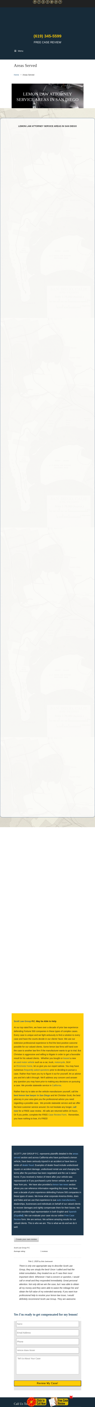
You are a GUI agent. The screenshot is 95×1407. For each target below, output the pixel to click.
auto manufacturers (66, 1200)
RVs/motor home (24, 1066)
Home (16, 75)
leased (66, 1058)
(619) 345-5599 (47, 36)
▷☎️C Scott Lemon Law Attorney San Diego (47, 19)
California (56, 1085)
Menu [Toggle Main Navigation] (18, 51)
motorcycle (60, 1062)
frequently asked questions (37, 1070)
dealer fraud (28, 1165)
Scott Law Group (22, 1021)
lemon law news (60, 1184)
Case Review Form (57, 1114)
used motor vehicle (25, 1062)
